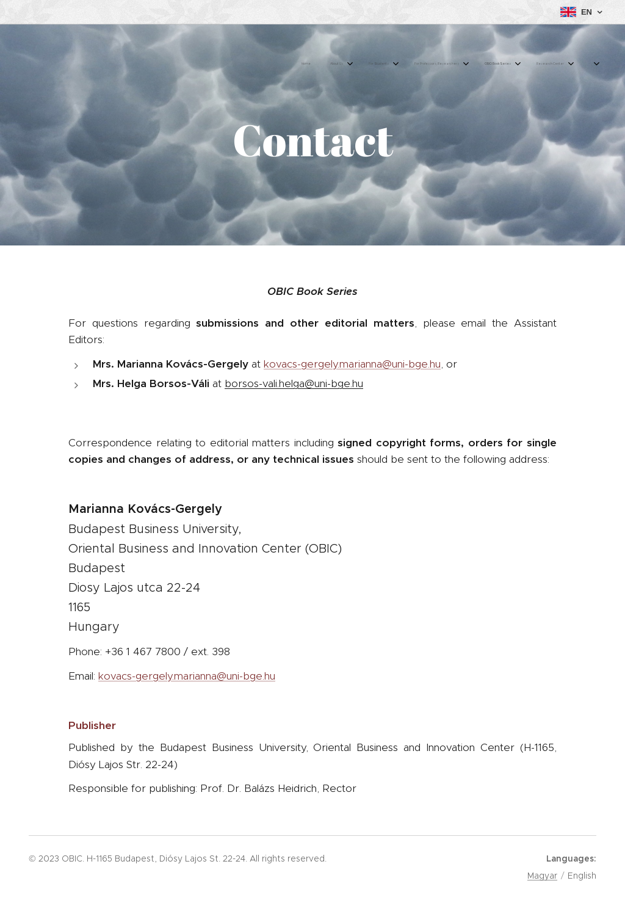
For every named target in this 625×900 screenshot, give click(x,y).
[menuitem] (408, 64)
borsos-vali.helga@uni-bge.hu (294, 383)
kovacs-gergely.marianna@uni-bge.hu (352, 364)
